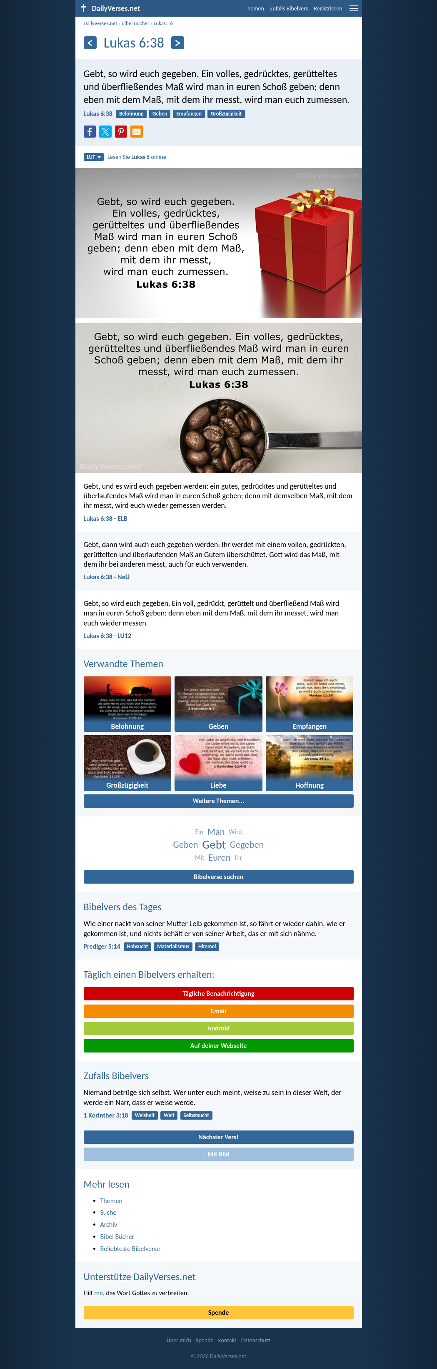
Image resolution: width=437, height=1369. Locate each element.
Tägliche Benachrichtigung (218, 993)
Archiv (108, 1224)
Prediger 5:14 (102, 946)
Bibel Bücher (136, 23)
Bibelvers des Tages (123, 907)
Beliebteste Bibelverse (130, 1249)
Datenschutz (255, 1340)
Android (218, 1028)
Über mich (179, 1340)
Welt (169, 1115)
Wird (235, 832)
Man (216, 831)
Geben (159, 114)
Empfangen (189, 114)
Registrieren (328, 8)
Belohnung (131, 114)
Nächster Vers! (218, 1137)
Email (218, 1011)
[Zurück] (90, 42)
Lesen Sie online (136, 157)
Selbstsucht (196, 1115)
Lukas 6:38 (98, 114)
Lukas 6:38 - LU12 (108, 636)
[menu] (353, 11)
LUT (93, 157)
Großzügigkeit (226, 114)
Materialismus (173, 946)
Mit (200, 858)
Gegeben (247, 844)
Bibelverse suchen (218, 877)
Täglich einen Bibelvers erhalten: (149, 974)
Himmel (207, 946)
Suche (108, 1212)
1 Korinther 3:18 (106, 1115)
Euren (219, 857)
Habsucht (137, 946)
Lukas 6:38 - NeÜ (107, 577)
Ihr (238, 858)
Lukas (160, 23)
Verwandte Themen (124, 664)
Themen (254, 8)
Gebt (214, 844)
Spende (218, 1312)
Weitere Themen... (219, 801)
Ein (199, 832)
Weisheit (145, 1115)
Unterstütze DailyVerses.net (140, 1277)
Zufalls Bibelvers (289, 8)
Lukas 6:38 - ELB (105, 518)
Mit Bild (218, 1154)
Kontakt (227, 1340)
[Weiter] (177, 42)
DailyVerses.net (100, 23)
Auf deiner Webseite (218, 1046)
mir (98, 1293)
